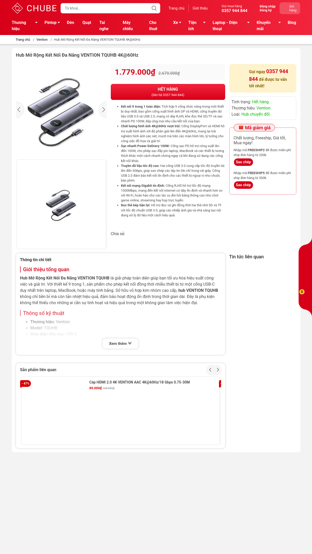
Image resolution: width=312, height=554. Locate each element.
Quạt (86, 22)
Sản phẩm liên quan (38, 369)
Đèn (70, 22)
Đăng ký (266, 10)
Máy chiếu (128, 25)
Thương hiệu (26, 25)
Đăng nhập (267, 6)
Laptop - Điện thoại (232, 25)
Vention (41, 39)
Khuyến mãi (270, 25)
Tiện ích (198, 25)
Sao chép (243, 162)
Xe (178, 23)
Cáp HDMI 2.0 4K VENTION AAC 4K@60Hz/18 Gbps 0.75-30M (139, 382)
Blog (292, 22)
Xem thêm (120, 343)
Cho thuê (153, 25)
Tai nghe (104, 25)
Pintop (54, 23)
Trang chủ (176, 8)
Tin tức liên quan (246, 256)
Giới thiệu (200, 8)
